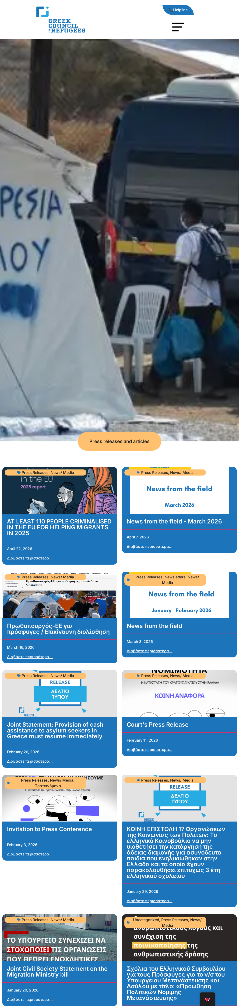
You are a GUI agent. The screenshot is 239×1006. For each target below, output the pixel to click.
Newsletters (175, 577)
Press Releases (35, 472)
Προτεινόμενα (48, 785)
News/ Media (62, 472)
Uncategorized (146, 919)
